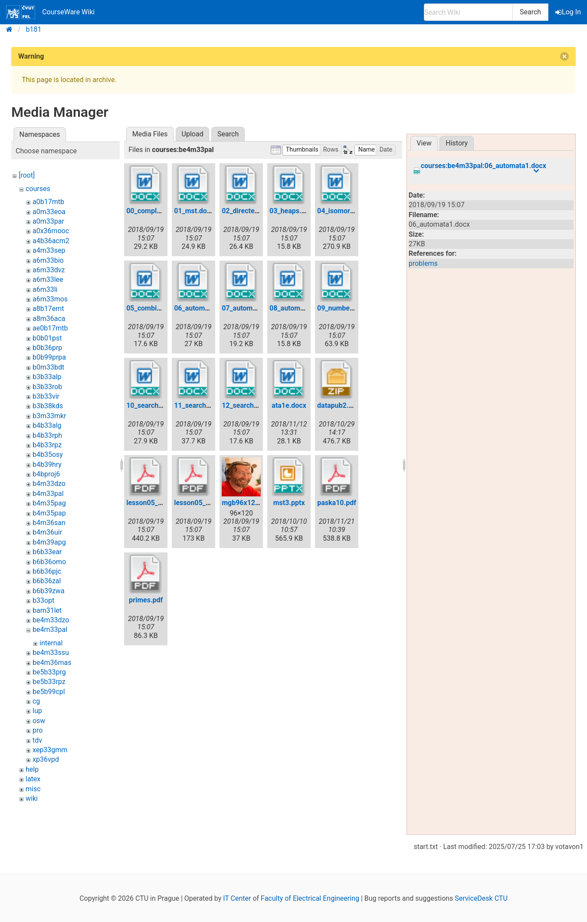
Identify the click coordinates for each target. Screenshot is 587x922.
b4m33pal (48, 493)
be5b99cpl (49, 691)
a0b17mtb (48, 202)
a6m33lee (48, 279)
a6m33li (45, 289)
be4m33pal (50, 629)
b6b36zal (47, 581)
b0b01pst (47, 338)
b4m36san (49, 523)
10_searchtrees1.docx (160, 405)
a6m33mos (50, 299)
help (32, 769)
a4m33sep (49, 250)
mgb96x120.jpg (246, 503)
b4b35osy (48, 454)
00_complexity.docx (157, 211)
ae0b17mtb (50, 328)
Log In (569, 12)
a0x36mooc (51, 231)
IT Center (237, 898)
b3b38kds (48, 406)
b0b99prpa (49, 357)
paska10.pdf (336, 503)
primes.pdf (146, 600)
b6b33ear (47, 552)
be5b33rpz (49, 681)
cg (36, 701)
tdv (37, 740)
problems (423, 263)
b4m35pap (49, 513)
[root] (27, 175)
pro (38, 730)
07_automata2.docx (252, 308)
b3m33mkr (49, 416)
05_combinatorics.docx (162, 308)
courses (38, 189)
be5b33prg (49, 672)
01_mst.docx (194, 211)
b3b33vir (46, 396)
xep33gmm (50, 750)
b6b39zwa (49, 591)
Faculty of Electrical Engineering (310, 898)
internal (50, 643)
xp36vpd (46, 759)
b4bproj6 (46, 474)
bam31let (47, 610)
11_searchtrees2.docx (208, 405)
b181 (34, 29)
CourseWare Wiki (50, 12)
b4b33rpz (47, 445)
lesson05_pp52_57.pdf (209, 503)
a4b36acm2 (51, 241)
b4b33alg (47, 425)
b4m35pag (49, 503)
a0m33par (48, 221)
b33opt (43, 600)
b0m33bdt (48, 367)
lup (37, 711)
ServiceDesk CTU (481, 898)
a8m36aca (49, 318)
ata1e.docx (289, 405)
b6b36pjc (47, 571)
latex (33, 779)
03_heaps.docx (292, 211)
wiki (32, 798)
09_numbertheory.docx (353, 308)
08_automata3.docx (300, 308)
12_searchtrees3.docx (256, 405)
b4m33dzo (49, 483)
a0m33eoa (49, 212)
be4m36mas (52, 662)
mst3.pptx (289, 503)
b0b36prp (47, 348)
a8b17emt (48, 308)
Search (530, 12)
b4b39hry (47, 464)
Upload (192, 134)
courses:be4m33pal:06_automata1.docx (483, 166)
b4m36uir (47, 532)
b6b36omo (49, 562)
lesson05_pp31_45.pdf (161, 503)
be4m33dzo (51, 620)
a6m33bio (48, 260)
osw (39, 721)
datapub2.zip (337, 405)
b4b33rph (47, 435)
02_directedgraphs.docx (259, 211)
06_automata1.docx (205, 308)
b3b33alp (47, 377)
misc (33, 789)
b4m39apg (49, 542)
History (457, 143)
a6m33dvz (49, 270)
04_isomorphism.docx (351, 211)
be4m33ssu (51, 652)
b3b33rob (47, 387)
